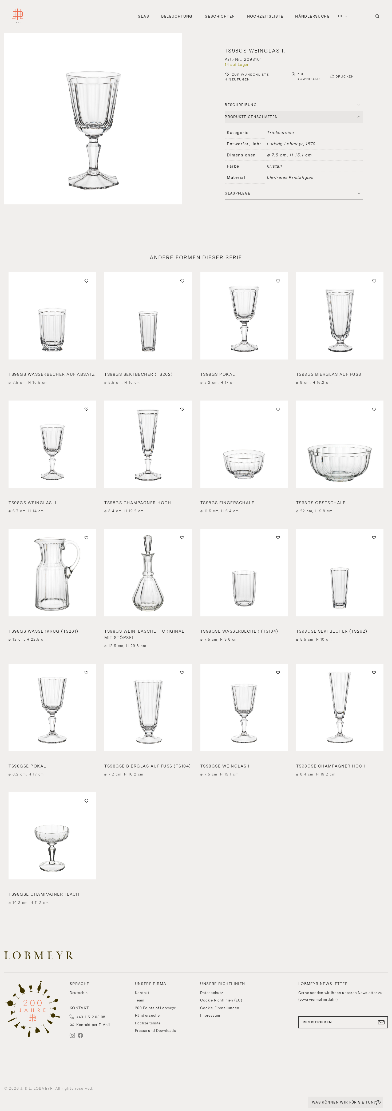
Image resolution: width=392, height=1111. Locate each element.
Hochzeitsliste (265, 16)
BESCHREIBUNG (241, 105)
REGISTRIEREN (343, 1022)
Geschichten (220, 16)
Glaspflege (237, 193)
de (340, 16)
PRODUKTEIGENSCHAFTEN (251, 117)
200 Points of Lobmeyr (155, 1008)
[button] (98, 119)
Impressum (210, 1015)
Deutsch (77, 993)
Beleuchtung (176, 16)
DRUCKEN (344, 76)
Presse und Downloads (155, 1031)
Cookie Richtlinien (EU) (221, 1000)
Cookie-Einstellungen (219, 1008)
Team (139, 1000)
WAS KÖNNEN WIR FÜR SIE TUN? (344, 1102)
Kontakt (142, 993)
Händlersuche (312, 16)
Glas (143, 16)
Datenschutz (211, 993)
